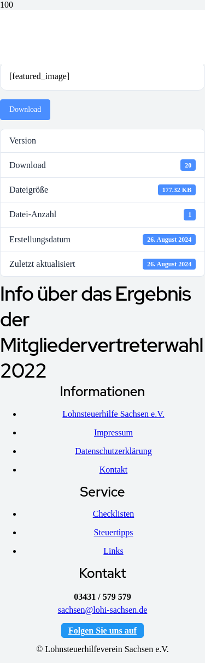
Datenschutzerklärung (113, 451)
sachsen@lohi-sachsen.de (103, 609)
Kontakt (113, 469)
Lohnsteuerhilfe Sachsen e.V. (113, 414)
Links (113, 551)
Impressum (113, 432)
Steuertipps (113, 532)
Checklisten (113, 513)
